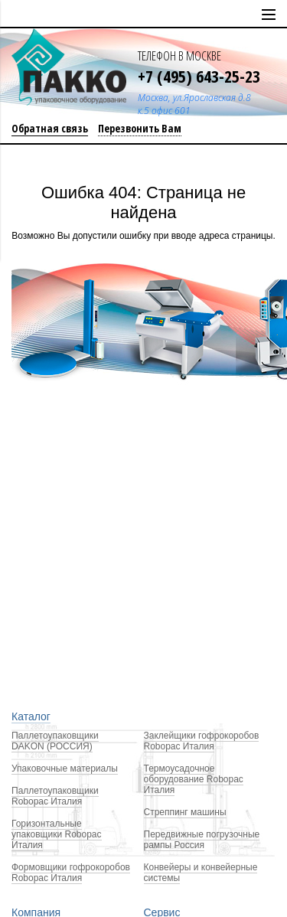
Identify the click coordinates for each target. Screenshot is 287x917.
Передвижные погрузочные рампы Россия (202, 839)
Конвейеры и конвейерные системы (201, 872)
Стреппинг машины (185, 812)
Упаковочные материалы (64, 768)
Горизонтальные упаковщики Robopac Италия (56, 834)
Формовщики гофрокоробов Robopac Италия (70, 872)
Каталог (31, 716)
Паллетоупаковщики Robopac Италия (55, 796)
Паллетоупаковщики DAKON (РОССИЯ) (55, 741)
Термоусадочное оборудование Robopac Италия (193, 779)
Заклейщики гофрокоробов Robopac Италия (201, 741)
